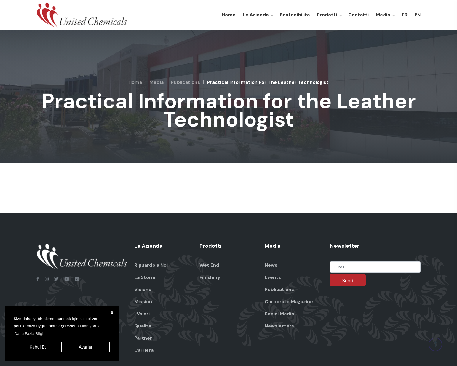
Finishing (209, 277)
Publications (185, 82)
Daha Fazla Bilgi (29, 333)
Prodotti (327, 15)
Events (273, 277)
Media (383, 15)
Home (229, 15)
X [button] (112, 312)
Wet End (209, 265)
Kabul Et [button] (38, 346)
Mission (143, 301)
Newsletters (279, 326)
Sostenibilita (295, 15)
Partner (143, 338)
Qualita (142, 326)
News (271, 265)
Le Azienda (256, 15)
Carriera (144, 350)
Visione (142, 289)
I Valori (142, 314)
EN (418, 15)
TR (404, 15)
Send (347, 280)
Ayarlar (85, 346)
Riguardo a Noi (151, 265)
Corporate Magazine (289, 301)
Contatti (358, 15)
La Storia (144, 277)
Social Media (279, 314)
